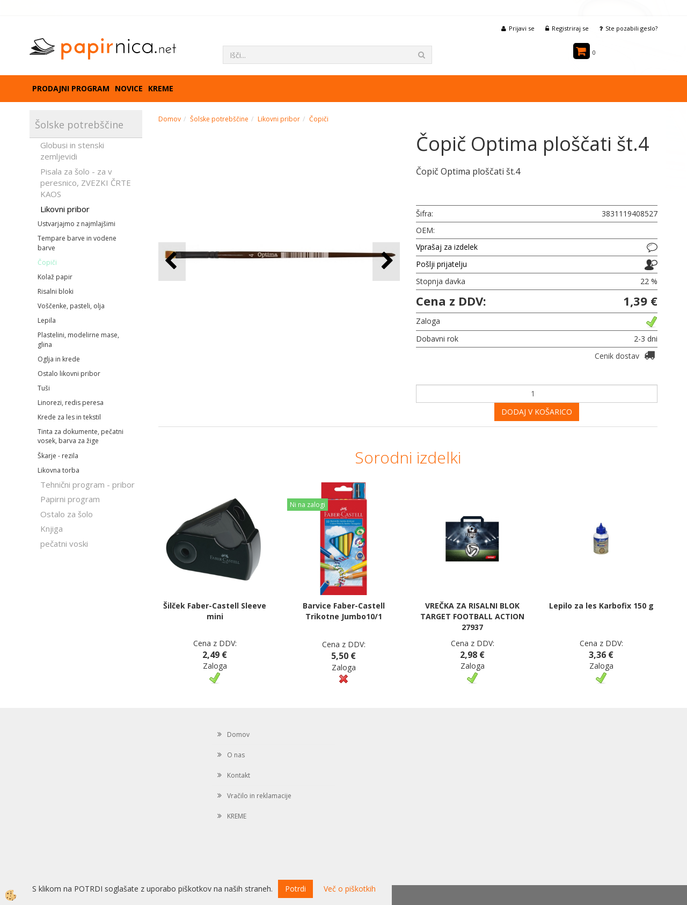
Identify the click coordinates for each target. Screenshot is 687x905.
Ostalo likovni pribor (69, 373)
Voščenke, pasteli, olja (71, 305)
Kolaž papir (55, 276)
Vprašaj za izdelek (447, 247)
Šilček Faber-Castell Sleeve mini (214, 610)
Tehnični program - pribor (87, 484)
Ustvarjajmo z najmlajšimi (76, 223)
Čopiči (47, 262)
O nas (236, 754)
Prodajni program (70, 88)
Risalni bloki (56, 291)
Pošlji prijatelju (441, 264)
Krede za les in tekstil (69, 417)
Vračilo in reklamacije (259, 795)
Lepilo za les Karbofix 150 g (601, 605)
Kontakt (238, 775)
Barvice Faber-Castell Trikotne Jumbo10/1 (344, 610)
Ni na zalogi (307, 504)
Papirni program (70, 499)
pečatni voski (64, 543)
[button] (386, 261)
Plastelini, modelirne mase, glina (78, 339)
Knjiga (51, 528)
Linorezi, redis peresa (71, 402)
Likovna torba (58, 470)
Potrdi (295, 889)
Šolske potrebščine (219, 119)
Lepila (47, 320)
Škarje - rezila (58, 455)
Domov (169, 119)
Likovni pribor (65, 209)
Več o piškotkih (350, 889)
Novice (129, 88)
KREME (160, 88)
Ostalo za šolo (66, 514)
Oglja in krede (59, 359)
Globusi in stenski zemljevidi (72, 151)
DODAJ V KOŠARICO (536, 412)
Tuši (44, 388)
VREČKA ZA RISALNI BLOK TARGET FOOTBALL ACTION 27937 (472, 616)
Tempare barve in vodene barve (77, 243)
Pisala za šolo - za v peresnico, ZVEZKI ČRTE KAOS (85, 183)
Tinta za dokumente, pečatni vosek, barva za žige (80, 436)
